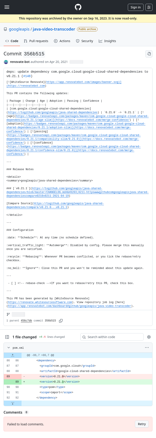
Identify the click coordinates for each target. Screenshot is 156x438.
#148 (27, 76)
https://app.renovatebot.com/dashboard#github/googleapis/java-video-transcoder (69, 306)
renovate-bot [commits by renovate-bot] (20, 62)
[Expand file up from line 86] (13, 355)
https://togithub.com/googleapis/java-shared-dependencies (52, 112)
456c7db (26, 320)
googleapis (19, 29)
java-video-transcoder (54, 29)
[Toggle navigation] (7, 7)
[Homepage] (78, 7)
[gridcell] (78, 355)
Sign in (136, 7)
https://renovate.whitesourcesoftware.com (40, 302)
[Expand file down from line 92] (13, 403)
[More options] (146, 347)
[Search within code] (110, 337)
